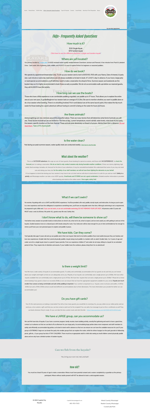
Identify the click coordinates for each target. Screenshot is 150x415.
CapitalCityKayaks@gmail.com (74, 400)
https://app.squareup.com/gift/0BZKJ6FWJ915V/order (104, 310)
